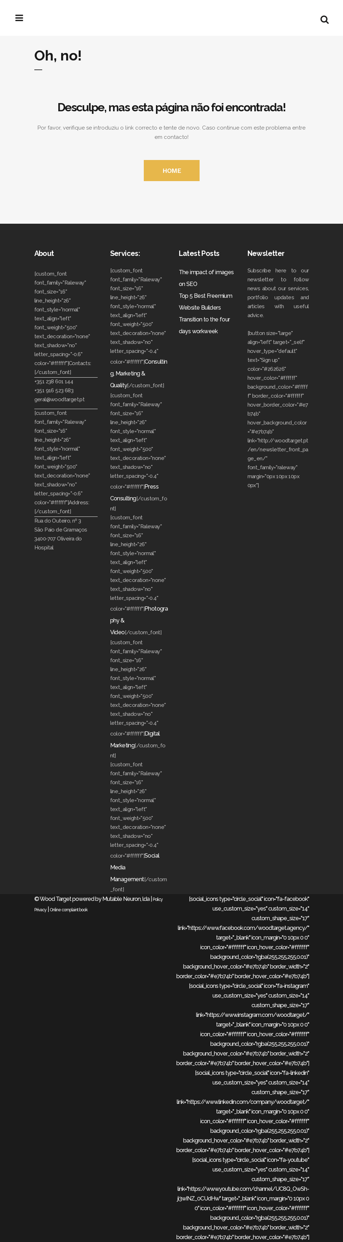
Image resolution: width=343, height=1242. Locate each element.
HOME (171, 170)
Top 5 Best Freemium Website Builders (205, 301)
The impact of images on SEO (206, 278)
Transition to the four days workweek (204, 325)
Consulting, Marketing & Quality (138, 373)
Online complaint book (69, 909)
